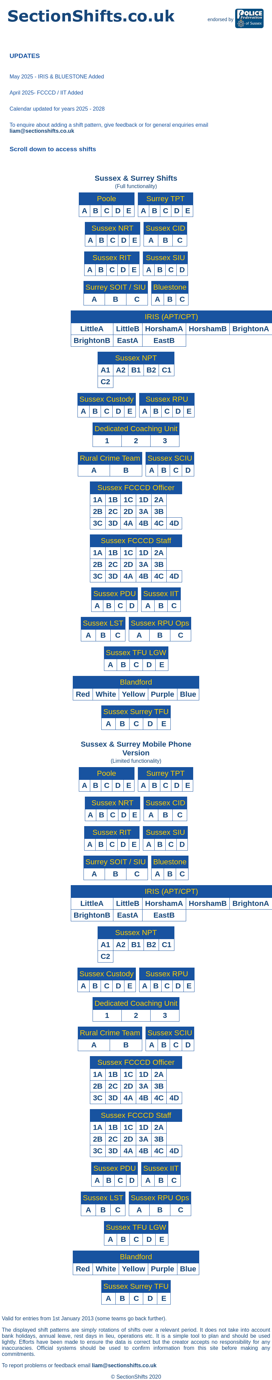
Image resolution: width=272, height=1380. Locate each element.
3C (98, 523)
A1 (105, 370)
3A (144, 511)
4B (144, 523)
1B (113, 500)
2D (128, 511)
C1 (166, 370)
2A (159, 500)
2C (113, 511)
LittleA (92, 329)
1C (128, 500)
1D (144, 500)
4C (159, 523)
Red (83, 694)
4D (174, 523)
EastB (163, 340)
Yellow (133, 694)
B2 (151, 370)
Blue (188, 694)
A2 (121, 370)
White (106, 694)
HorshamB (208, 329)
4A (128, 523)
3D (113, 523)
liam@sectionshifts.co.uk (42, 131)
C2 (105, 382)
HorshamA (164, 329)
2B (98, 511)
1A (98, 500)
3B (159, 511)
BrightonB (92, 340)
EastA (127, 340)
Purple (162, 694)
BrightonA (250, 329)
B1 (136, 370)
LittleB (128, 329)
